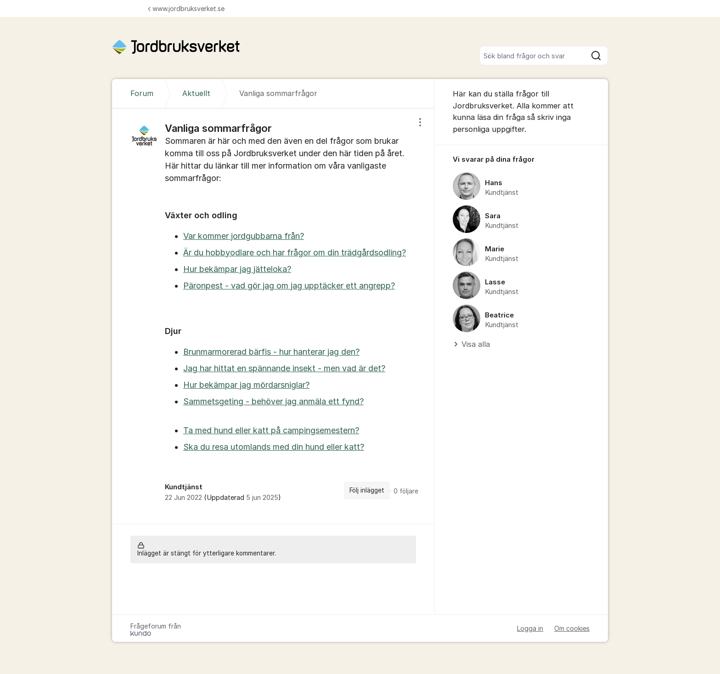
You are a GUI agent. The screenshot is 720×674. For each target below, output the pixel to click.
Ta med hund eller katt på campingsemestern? (271, 430)
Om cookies (572, 628)
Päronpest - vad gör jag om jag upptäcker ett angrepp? (289, 285)
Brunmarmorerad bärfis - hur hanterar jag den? (271, 352)
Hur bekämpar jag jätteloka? (237, 269)
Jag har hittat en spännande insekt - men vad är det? (284, 368)
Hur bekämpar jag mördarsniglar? (246, 385)
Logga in (530, 628)
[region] (273, 316)
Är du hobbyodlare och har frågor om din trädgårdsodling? (294, 252)
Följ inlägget (366, 490)
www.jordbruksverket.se (186, 8)
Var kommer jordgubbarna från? (243, 236)
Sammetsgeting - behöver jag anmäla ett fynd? (273, 401)
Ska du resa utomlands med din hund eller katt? (273, 447)
